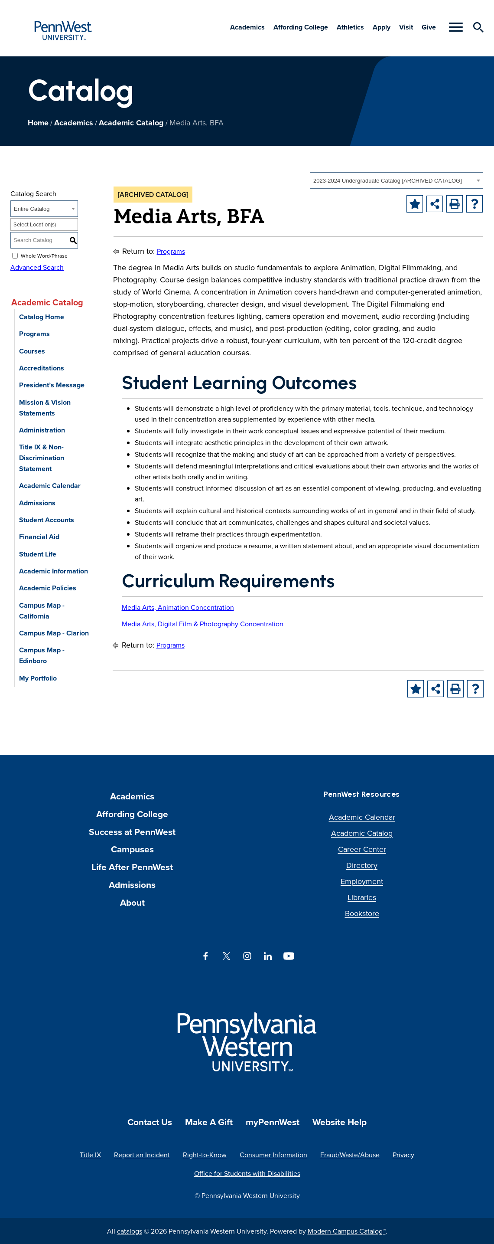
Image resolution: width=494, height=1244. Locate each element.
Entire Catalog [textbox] (31, 209)
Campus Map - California (42, 610)
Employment (362, 881)
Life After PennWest (132, 867)
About (132, 902)
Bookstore (362, 913)
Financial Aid (39, 537)
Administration (42, 430)
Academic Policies (47, 588)
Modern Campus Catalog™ (347, 1231)
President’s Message (51, 385)
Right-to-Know (205, 1154)
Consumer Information (273, 1154)
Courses (32, 351)
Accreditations (41, 368)
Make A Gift (209, 1122)
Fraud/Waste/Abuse (350, 1154)
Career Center (362, 849)
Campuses (132, 849)
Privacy (403, 1154)
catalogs (129, 1231)
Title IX (90, 1154)
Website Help (339, 1122)
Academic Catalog (131, 122)
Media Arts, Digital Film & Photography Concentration (202, 624)
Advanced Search (37, 267)
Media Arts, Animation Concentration (178, 607)
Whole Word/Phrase (44, 255)
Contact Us (149, 1122)
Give (429, 27)
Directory (361, 865)
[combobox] (396, 180)
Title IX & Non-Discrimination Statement (41, 458)
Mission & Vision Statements (45, 407)
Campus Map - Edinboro (42, 655)
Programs (34, 334)
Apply (381, 27)
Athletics (350, 27)
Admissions (37, 503)
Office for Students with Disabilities (247, 1173)
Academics (247, 27)
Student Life (37, 554)
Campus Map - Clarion (54, 633)
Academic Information (53, 571)
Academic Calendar (50, 486)
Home (38, 122)
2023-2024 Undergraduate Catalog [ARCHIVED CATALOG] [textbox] (387, 180)
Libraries (362, 897)
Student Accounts (46, 520)
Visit (406, 27)
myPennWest (272, 1122)
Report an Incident (142, 1154)
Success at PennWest (132, 831)
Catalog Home (41, 317)
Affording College (300, 27)
